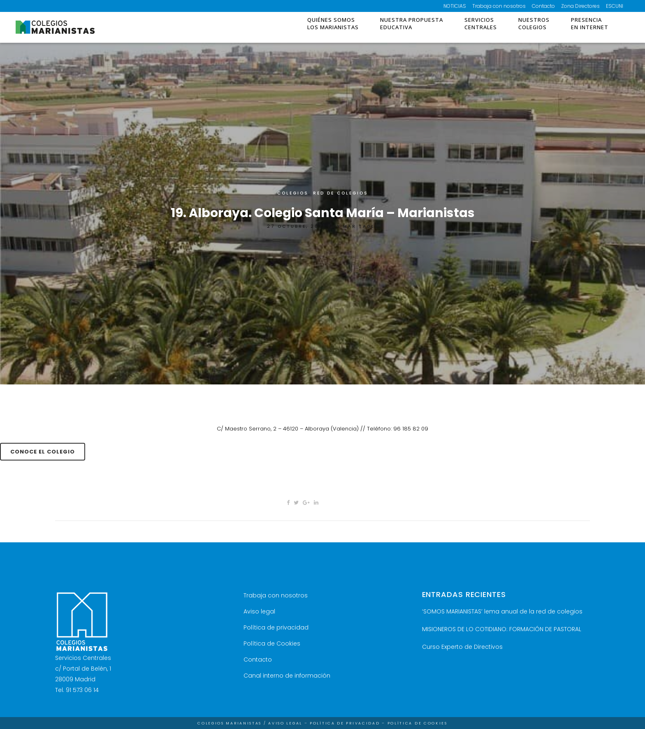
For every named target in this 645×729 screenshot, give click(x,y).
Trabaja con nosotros (499, 5)
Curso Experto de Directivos (462, 647)
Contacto (543, 5)
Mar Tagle (360, 226)
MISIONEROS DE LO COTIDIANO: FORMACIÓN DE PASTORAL (501, 629)
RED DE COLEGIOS (340, 193)
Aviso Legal (285, 723)
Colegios (293, 193)
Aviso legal (259, 611)
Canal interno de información (287, 675)
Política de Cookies (272, 643)
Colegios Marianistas (229, 723)
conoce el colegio (42, 452)
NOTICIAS (454, 5)
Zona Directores (580, 5)
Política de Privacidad (345, 723)
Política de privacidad (276, 627)
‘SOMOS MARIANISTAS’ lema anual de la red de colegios (502, 611)
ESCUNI (614, 5)
